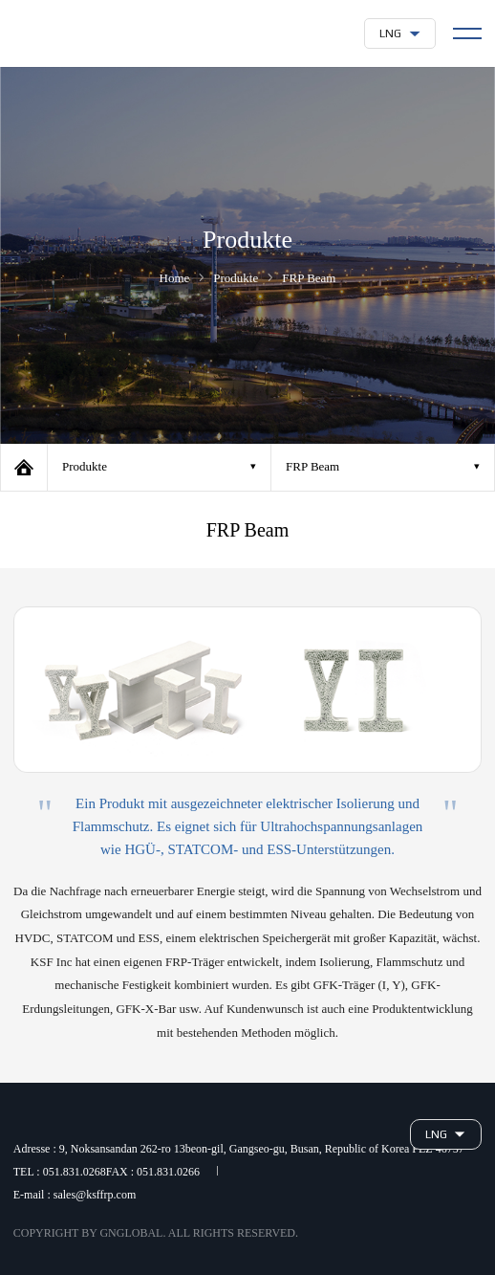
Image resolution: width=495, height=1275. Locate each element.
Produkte (84, 466)
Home (24, 467)
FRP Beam (312, 466)
